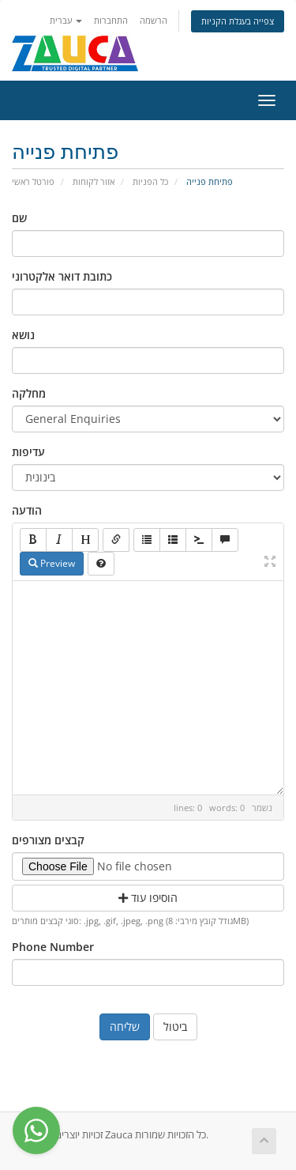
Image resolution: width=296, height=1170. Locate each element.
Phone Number (53, 946)
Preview (51, 563)
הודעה (27, 510)
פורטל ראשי (33, 181)
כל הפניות (150, 181)
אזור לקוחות (93, 181)
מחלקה (29, 393)
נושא (23, 334)
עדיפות (28, 451)
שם (19, 217)
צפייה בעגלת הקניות (237, 21)
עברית (66, 20)
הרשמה (153, 20)
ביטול (175, 1026)
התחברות (111, 20)
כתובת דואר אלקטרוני (62, 276)
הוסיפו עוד (148, 897)
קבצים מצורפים (48, 839)
